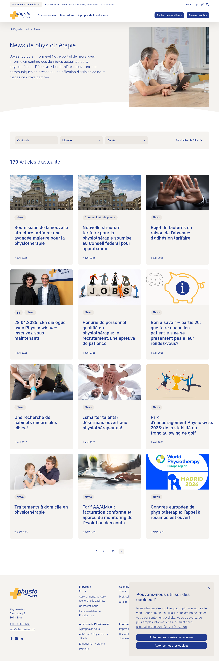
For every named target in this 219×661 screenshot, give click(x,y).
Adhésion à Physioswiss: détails (93, 636)
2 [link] (103, 552)
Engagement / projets (92, 643)
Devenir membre (198, 15)
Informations (127, 624)
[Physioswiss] (20, 16)
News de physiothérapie (44, 45)
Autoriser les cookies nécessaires (171, 636)
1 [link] (96, 552)
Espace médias (54, 4)
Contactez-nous (88, 606)
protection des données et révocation (161, 625)
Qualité (123, 601)
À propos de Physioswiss (93, 15)
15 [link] (113, 552)
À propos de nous (89, 628)
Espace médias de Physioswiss (90, 613)
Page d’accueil (21, 29)
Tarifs (122, 591)
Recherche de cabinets (169, 15)
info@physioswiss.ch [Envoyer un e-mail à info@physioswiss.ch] (22, 629)
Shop (66, 4)
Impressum (126, 628)
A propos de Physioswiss (94, 624)
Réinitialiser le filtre (187, 140)
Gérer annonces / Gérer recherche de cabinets (93, 4)
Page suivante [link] (122, 553)
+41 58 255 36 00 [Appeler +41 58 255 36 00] (20, 624)
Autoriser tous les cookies (171, 645)
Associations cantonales (27, 4)
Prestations (67, 15)
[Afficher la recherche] (207, 5)
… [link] (108, 553)
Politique (84, 649)
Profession (125, 596)
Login (196, 4)
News (82, 591)
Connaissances (47, 15)
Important (85, 586)
